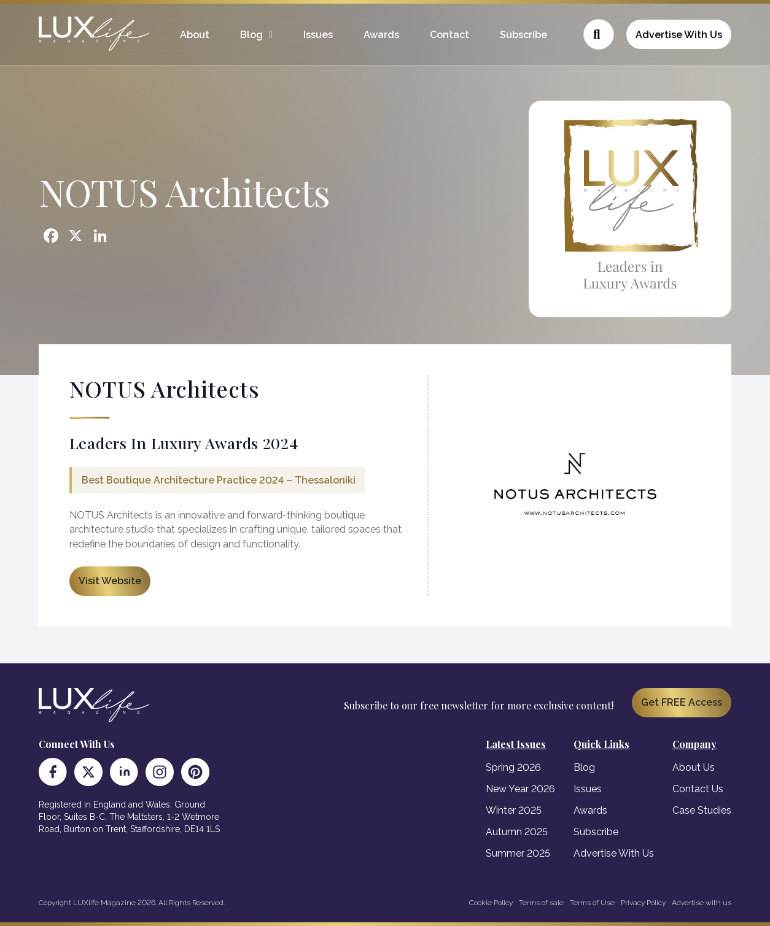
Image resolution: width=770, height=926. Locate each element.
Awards (381, 35)
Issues (318, 35)
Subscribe (523, 35)
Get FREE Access (681, 702)
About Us (693, 767)
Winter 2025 (514, 810)
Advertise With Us (679, 35)
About (194, 35)
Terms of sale (541, 902)
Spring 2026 (513, 767)
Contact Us (697, 789)
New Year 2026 (520, 789)
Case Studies (701, 810)
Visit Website (110, 581)
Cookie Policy (491, 902)
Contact (449, 35)
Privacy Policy (643, 902)
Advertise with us (701, 902)
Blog (251, 35)
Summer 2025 (518, 853)
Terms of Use (592, 902)
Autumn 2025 (517, 832)
